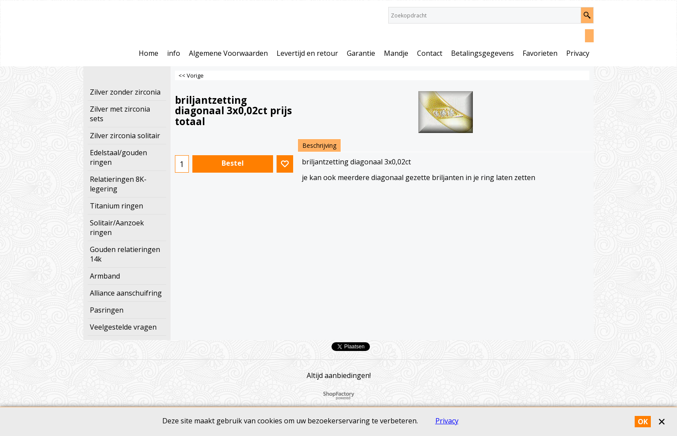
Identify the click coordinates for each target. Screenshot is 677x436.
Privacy (446, 421)
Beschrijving (319, 145)
